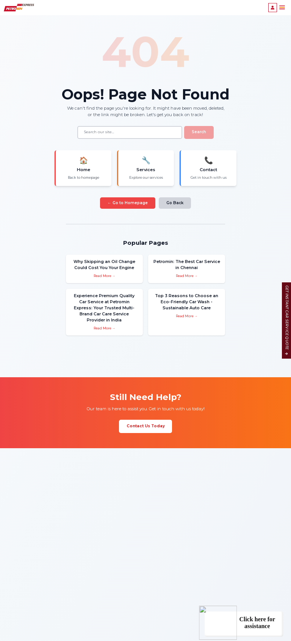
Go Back (174, 201)
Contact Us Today (146, 414)
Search (199, 131)
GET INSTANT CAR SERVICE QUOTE (287, 320)
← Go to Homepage (128, 201)
